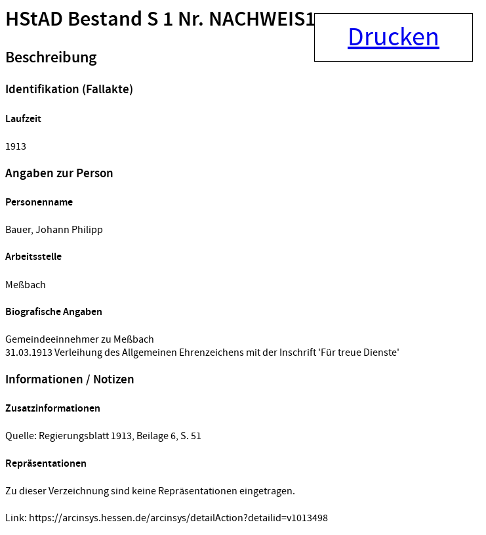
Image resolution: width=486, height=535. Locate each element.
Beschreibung (50, 57)
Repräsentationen (46, 464)
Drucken (393, 37)
